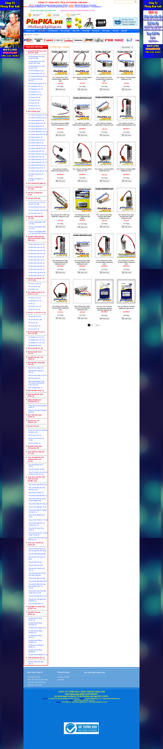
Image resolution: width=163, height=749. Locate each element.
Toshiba (36, 34)
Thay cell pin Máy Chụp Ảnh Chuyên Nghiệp (37, 500)
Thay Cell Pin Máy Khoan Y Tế (36, 516)
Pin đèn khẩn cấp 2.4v (36, 247)
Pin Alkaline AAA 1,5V (36, 340)
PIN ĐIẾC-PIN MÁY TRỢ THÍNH (35, 358)
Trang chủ (29, 34)
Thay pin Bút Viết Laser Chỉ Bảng (37, 558)
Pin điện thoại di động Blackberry (35, 650)
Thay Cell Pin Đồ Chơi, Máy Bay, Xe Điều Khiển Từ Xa (37, 586)
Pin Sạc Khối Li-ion (35, 213)
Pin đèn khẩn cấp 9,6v (36, 266)
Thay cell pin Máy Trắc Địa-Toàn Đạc (36, 488)
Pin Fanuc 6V (33, 103)
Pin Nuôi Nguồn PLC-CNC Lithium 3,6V (36, 62)
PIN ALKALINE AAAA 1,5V (35, 352)
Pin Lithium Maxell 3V (36, 120)
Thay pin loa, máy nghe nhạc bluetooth (37, 600)
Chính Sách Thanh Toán (34, 685)
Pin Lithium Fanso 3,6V (36, 168)
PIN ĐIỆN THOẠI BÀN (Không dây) (35, 447)
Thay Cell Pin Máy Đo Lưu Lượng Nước (36, 524)
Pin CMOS (33, 289)
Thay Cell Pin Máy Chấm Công (36, 529)
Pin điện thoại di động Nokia (35, 619)
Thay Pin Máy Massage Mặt (37, 554)
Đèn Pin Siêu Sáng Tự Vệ (37, 375)
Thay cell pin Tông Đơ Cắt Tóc (36, 569)
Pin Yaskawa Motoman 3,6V (35, 80)
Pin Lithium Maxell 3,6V (36, 123)
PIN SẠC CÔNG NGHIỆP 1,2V (36, 217)
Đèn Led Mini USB (35, 388)
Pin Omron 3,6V (34, 108)
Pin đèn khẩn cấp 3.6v (36, 250)
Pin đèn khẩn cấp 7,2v (36, 260)
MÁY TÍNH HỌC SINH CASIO (35, 416)
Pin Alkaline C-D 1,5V (36, 343)
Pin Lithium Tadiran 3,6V (37, 145)
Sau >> (98, 325)
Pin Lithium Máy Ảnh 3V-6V (36, 175)
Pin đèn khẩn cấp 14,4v (36, 272)
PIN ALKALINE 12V (35, 348)
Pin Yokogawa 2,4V (35, 89)
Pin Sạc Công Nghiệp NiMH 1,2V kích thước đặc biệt (37, 232)
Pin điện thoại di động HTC (38, 655)
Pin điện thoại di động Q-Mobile (36, 646)
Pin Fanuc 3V (34, 100)
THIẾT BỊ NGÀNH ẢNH (36, 658)
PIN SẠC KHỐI (34, 198)
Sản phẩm (60, 679)
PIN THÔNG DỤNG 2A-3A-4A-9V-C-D (36, 293)
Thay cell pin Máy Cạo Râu (36, 578)
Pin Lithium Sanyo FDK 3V (37, 134)
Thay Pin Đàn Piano (35, 604)
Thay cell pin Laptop (35, 492)
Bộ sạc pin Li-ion (34, 435)
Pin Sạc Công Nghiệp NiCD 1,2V (37, 227)
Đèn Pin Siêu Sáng (35, 368)
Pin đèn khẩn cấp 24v (36, 275)
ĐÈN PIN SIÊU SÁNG (36, 390)
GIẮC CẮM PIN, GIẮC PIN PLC (36, 452)
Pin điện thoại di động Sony (35, 636)
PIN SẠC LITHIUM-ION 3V (35, 193)
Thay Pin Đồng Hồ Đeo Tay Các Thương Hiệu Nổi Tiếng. (37, 550)
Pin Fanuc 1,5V (34, 97)
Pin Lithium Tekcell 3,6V (37, 148)
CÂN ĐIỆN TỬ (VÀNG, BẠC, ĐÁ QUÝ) (37, 607)
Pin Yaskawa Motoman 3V (37, 76)
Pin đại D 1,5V (34, 309)
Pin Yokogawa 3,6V (35, 86)
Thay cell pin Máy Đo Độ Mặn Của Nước (37, 511)
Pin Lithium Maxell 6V (36, 126)
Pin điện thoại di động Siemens (35, 631)
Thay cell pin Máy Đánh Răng (37, 581)
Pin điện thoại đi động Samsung (35, 624)
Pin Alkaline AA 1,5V (36, 337)
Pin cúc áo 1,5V (34, 284)
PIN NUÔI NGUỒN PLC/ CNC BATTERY (37, 52)
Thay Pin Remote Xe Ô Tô (35, 465)
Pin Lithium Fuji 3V (35, 137)
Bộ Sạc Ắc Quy (34, 443)
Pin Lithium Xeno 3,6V (36, 140)
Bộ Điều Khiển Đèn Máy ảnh (35, 663)
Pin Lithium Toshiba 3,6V (37, 154)
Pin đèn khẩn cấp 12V (36, 269)
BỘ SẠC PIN (33, 426)
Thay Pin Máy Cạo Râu (35, 565)
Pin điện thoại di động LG (37, 628)
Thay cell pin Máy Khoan (37, 484)
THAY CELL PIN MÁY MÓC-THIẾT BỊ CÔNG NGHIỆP (37, 479)
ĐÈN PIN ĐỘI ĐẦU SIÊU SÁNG (35, 395)
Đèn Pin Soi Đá (34, 378)
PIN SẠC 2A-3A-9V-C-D (37, 312)
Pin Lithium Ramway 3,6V (37, 159)
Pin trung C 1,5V (34, 306)
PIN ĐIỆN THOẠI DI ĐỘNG (34, 613)
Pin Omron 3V (34, 106)
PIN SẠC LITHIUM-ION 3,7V (35, 188)
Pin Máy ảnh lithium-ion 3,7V (35, 179)
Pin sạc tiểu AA (34, 316)
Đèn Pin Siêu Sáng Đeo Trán (35, 371)
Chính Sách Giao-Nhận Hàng (36, 682)
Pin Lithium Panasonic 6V (37, 118)
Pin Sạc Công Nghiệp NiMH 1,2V (37, 223)
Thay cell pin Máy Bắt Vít (37, 507)
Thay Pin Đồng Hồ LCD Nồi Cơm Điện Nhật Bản (37, 574)
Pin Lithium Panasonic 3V (37, 115)
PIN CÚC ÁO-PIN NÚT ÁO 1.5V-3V (36, 279)
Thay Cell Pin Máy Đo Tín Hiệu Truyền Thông (38, 534)
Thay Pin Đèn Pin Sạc (35, 562)
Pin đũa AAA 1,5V (35, 301)
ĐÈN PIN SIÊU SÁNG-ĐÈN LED (36, 363)
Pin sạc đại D (33, 329)
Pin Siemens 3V (34, 92)
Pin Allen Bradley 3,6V (36, 73)
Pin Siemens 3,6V (35, 94)
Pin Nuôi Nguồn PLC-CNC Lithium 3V (36, 57)
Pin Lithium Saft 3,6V (36, 151)
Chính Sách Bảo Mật (33, 677)
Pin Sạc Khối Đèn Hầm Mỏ (38, 210)
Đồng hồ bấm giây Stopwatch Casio (37, 406)
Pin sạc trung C (34, 326)
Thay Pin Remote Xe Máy (36, 469)
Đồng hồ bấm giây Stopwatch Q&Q (37, 411)
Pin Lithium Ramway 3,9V (37, 162)
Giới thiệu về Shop (63, 677)
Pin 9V (31, 303)
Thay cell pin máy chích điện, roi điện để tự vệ (37, 592)
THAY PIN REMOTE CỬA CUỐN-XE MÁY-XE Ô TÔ (36, 459)
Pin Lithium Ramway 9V (37, 165)
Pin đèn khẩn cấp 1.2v (36, 244)
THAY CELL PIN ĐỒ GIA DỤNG (35, 544)
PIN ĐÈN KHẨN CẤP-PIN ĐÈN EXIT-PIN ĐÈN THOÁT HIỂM (36, 238)
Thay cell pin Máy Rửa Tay (37, 504)
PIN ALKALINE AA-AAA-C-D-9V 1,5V (36, 332)
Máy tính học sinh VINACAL (34, 421)
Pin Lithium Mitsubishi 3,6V (38, 132)
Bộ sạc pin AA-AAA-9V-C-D (36, 439)
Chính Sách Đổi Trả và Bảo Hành (37, 679)
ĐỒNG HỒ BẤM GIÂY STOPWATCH (35, 401)
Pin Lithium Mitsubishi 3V (37, 129)
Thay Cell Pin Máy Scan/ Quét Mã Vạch (37, 539)
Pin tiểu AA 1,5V (34, 298)
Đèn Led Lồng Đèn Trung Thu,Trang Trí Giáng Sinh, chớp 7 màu (36, 383)
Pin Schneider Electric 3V (37, 83)
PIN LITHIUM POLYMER (37, 183)
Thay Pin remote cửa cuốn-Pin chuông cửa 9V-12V (37, 473)
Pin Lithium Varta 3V (35, 143)
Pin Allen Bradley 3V (35, 71)
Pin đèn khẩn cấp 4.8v (36, 253)
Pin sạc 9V (32, 323)
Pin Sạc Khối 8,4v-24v (36, 207)
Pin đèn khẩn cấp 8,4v (36, 263)
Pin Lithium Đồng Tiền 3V (37, 171)
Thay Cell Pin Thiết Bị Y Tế (38, 520)
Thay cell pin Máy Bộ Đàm (37, 495)
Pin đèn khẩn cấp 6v (36, 257)
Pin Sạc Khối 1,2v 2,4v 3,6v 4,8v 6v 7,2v (37, 203)
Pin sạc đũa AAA (35, 319)
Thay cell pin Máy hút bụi (37, 596)
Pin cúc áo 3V (34, 286)
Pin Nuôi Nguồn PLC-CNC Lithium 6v (36, 67)
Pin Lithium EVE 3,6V (36, 157)
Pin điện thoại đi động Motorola (35, 641)
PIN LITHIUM (34, 111)
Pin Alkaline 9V (34, 345)
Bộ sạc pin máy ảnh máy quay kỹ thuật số (37, 431)
